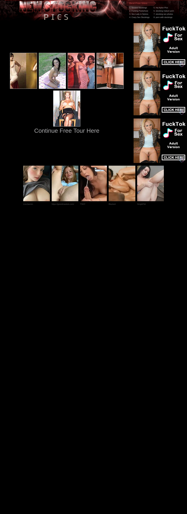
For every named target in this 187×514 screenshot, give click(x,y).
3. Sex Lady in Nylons (138, 14)
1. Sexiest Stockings (138, 8)
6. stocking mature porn (164, 11)
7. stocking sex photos (163, 14)
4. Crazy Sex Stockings (139, 17)
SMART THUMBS (100, 447)
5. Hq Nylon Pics (161, 8)
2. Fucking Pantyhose (138, 11)
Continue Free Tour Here (66, 130)
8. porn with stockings (163, 17)
